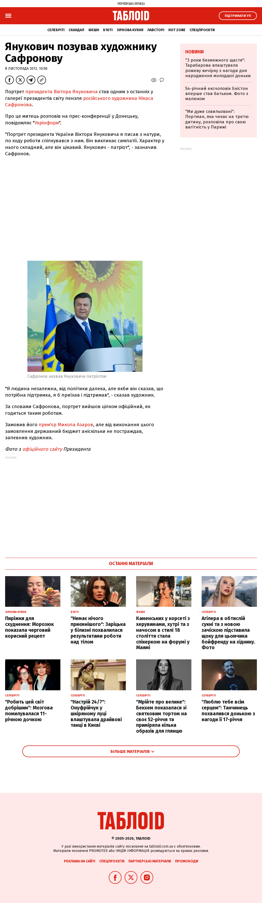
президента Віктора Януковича (61, 91)
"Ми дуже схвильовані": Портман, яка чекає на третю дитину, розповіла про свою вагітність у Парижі (217, 119)
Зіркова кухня (130, 30)
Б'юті (108, 30)
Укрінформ (47, 123)
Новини (194, 52)
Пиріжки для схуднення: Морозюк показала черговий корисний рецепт (29, 627)
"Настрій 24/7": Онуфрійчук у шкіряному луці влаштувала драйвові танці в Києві (96, 713)
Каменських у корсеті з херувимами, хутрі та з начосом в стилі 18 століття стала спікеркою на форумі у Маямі (163, 632)
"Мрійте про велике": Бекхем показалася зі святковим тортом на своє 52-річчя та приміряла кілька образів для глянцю (161, 716)
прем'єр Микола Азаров (66, 424)
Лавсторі (155, 30)
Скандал (76, 30)
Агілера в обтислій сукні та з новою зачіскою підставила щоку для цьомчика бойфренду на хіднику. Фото (228, 632)
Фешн (93, 30)
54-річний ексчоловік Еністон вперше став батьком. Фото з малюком (216, 94)
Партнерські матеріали (149, 861)
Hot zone (176, 30)
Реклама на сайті (79, 861)
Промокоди (186, 861)
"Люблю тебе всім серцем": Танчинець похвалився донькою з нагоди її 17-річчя (228, 710)
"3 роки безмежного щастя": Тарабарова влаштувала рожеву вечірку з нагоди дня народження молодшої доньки (218, 67)
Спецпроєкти (202, 30)
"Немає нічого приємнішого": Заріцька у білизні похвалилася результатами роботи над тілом (98, 630)
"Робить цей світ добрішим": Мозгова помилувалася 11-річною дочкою (29, 710)
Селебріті (55, 30)
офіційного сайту (42, 449)
